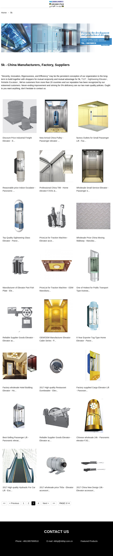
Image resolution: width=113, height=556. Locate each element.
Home (4, 12)
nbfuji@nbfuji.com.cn (63, 541)
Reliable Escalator (9, 82)
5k (11, 12)
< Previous (14, 503)
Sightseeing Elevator (97, 79)
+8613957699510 (31, 541)
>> (54, 503)
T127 (83, 79)
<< (4, 503)
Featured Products (89, 541)
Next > (46, 503)
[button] (5, 3)
